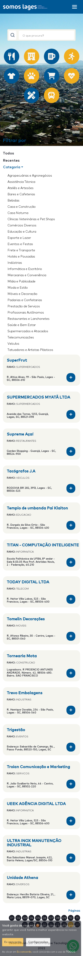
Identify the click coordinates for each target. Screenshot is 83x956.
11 (77, 917)
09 (64, 917)
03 (25, 917)
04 (31, 917)
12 (24, 924)
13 (31, 924)
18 (64, 924)
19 (70, 924)
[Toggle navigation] (74, 7)
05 (38, 917)
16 (51, 924)
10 (70, 917)
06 (44, 917)
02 (18, 917)
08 (58, 917)
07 (51, 917)
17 (57, 924)
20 (77, 924)
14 (38, 924)
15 (44, 924)
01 (11, 917)
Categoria (11, 167)
